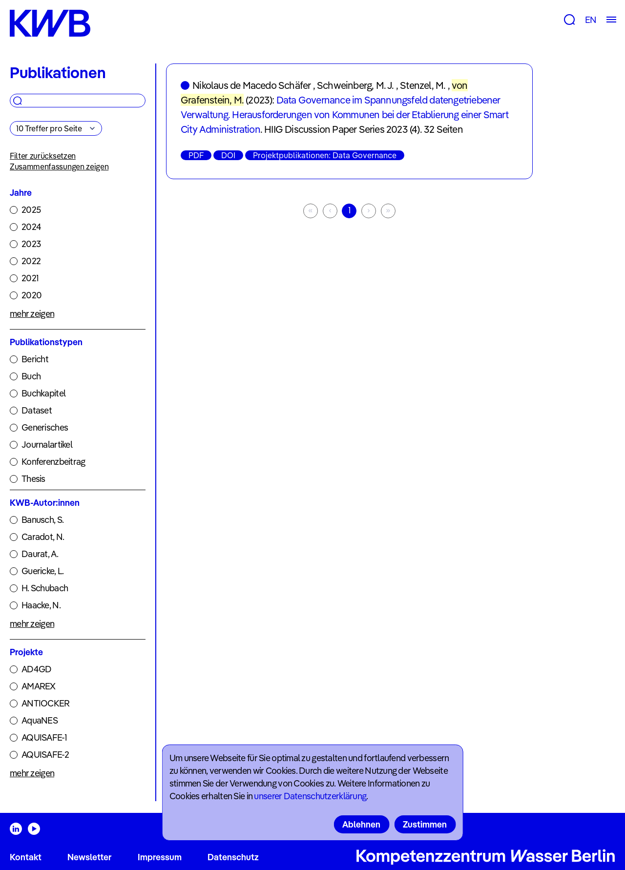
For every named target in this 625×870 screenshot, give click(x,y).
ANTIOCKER (45, 703)
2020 (31, 295)
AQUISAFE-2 (45, 754)
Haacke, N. (41, 605)
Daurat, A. (39, 553)
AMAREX (38, 686)
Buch (31, 376)
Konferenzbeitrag (53, 461)
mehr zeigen (32, 313)
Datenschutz (233, 857)
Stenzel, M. (422, 85)
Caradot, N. (42, 536)
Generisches (44, 427)
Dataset (36, 410)
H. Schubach (44, 588)
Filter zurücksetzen (43, 156)
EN (590, 19)
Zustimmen (425, 824)
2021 (30, 278)
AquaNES (39, 720)
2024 (31, 226)
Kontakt (26, 857)
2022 (31, 261)
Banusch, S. (42, 519)
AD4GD (36, 669)
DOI (228, 155)
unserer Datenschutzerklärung (310, 796)
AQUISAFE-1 (44, 737)
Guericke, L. (42, 571)
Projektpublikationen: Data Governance (324, 155)
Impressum (160, 857)
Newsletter (89, 857)
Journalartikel (46, 444)
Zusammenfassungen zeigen (59, 166)
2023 (31, 243)
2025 (31, 209)
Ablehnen (361, 824)
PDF (196, 155)
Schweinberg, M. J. (355, 85)
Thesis (33, 478)
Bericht (34, 359)
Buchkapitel (43, 393)
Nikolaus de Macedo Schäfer (251, 85)
